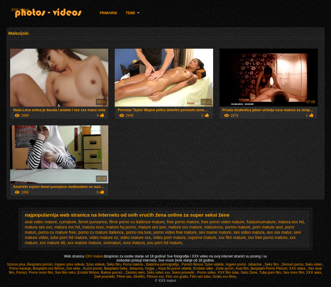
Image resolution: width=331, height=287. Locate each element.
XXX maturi (20, 10)
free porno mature (183, 222)
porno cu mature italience (101, 232)
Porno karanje (20, 268)
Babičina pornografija (163, 264)
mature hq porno (121, 227)
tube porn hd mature (68, 237)
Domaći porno (292, 264)
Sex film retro (65, 272)
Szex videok (95, 264)
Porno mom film (41, 272)
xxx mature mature (84, 242)
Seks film (114, 264)
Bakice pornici (112, 272)
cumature (67, 222)
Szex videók (214, 264)
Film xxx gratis (177, 277)
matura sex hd (291, 222)
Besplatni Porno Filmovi (268, 268)
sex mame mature (215, 232)
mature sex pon (152, 227)
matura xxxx (93, 227)
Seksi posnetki (183, 272)
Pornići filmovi (192, 264)
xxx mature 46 (52, 242)
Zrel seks (73, 268)
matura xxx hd (67, 227)
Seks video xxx (158, 272)
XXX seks (313, 272)
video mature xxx (135, 237)
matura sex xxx (38, 227)
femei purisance (92, 222)
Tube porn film (270, 272)
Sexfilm (139, 277)
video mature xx (103, 237)
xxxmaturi (112, 242)
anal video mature (41, 222)
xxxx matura (134, 242)
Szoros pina (16, 264)
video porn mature (169, 237)
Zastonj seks (135, 272)
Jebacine (255, 264)
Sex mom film (293, 272)
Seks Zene (249, 272)
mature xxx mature (185, 227)
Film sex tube (200, 277)
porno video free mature (175, 232)
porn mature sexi (268, 227)
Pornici (21, 272)
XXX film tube (228, 272)
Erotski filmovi (88, 272)
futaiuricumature (260, 222)
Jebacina (136, 268)
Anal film (242, 268)
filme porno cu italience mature (137, 222)
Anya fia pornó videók (174, 268)
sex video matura (248, 232)
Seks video (314, 264)
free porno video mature (222, 222)
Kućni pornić (92, 268)
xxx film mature (232, 237)
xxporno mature (202, 237)
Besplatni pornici (40, 264)
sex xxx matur (279, 232)
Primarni (108, 13)
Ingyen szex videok (69, 264)
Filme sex (123, 277)
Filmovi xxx (155, 277)
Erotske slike (203, 268)
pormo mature (237, 227)
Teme (130, 13)
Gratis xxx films (224, 277)
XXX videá (297, 268)
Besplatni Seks (115, 268)
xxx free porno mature (267, 237)
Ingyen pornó (236, 264)
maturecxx (213, 227)
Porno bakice (133, 264)
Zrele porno (224, 268)
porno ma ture (138, 232)
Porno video (206, 272)
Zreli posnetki (104, 277)
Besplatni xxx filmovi (48, 268)
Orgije (149, 268)
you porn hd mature (164, 242)
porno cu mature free (57, 232)
